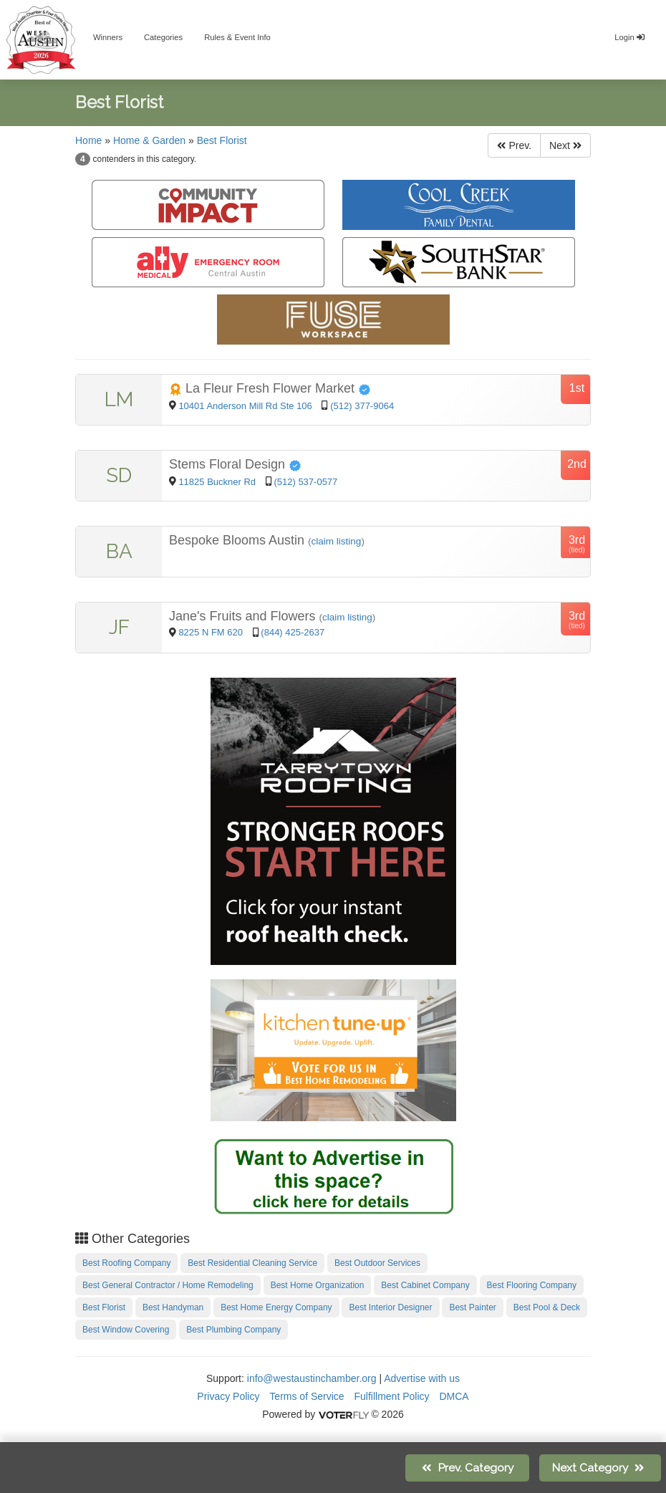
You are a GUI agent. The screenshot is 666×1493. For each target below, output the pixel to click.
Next (565, 145)
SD (119, 475)
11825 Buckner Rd (218, 481)
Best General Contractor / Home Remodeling (168, 1285)
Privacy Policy (228, 1396)
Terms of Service (306, 1396)
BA (119, 551)
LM (119, 399)
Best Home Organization (318, 1285)
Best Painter (472, 1307)
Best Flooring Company (531, 1285)
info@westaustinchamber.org (312, 1378)
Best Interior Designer (390, 1307)
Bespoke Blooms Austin (238, 540)
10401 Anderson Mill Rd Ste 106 (245, 405)
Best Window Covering (125, 1330)
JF (119, 627)
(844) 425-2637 (292, 632)
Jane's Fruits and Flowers (244, 616)
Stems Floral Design (235, 464)
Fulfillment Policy (392, 1396)
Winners (107, 37)
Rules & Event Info (237, 37)
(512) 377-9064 (362, 405)
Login (629, 37)
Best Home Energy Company (276, 1307)
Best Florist (222, 140)
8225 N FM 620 (211, 632)
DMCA (453, 1396)
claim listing (337, 541)
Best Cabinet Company (425, 1285)
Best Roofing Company (126, 1263)
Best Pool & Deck (546, 1307)
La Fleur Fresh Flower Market (270, 388)
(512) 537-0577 (305, 481)
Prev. (514, 145)
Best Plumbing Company (233, 1330)
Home (88, 140)
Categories (163, 37)
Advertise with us (422, 1378)
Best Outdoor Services (377, 1263)
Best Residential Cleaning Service (252, 1263)
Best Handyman (173, 1307)
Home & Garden (149, 140)
